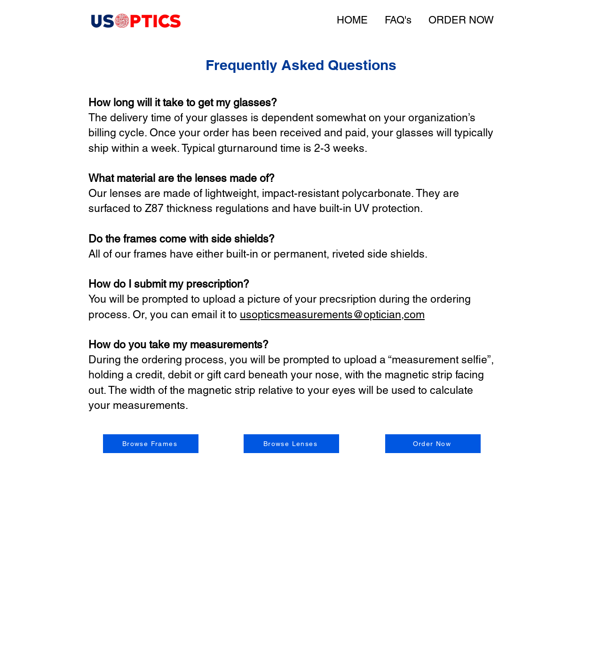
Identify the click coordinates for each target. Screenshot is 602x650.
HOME (352, 20)
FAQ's (398, 20)
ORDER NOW (461, 20)
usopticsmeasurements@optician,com (332, 314)
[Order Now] (433, 443)
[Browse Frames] (150, 443)
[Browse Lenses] (291, 443)
